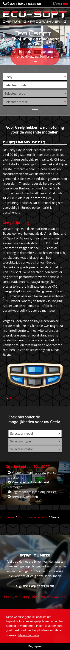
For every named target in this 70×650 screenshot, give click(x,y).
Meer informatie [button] (28, 635)
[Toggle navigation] (65, 3)
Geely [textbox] (8, 76)
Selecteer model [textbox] (15, 85)
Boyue (14, 400)
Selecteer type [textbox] (14, 93)
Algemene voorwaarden (49, 598)
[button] (5, 57)
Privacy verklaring (17, 598)
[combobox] (35, 76)
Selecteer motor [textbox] (15, 101)
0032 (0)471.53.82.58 (22, 3)
